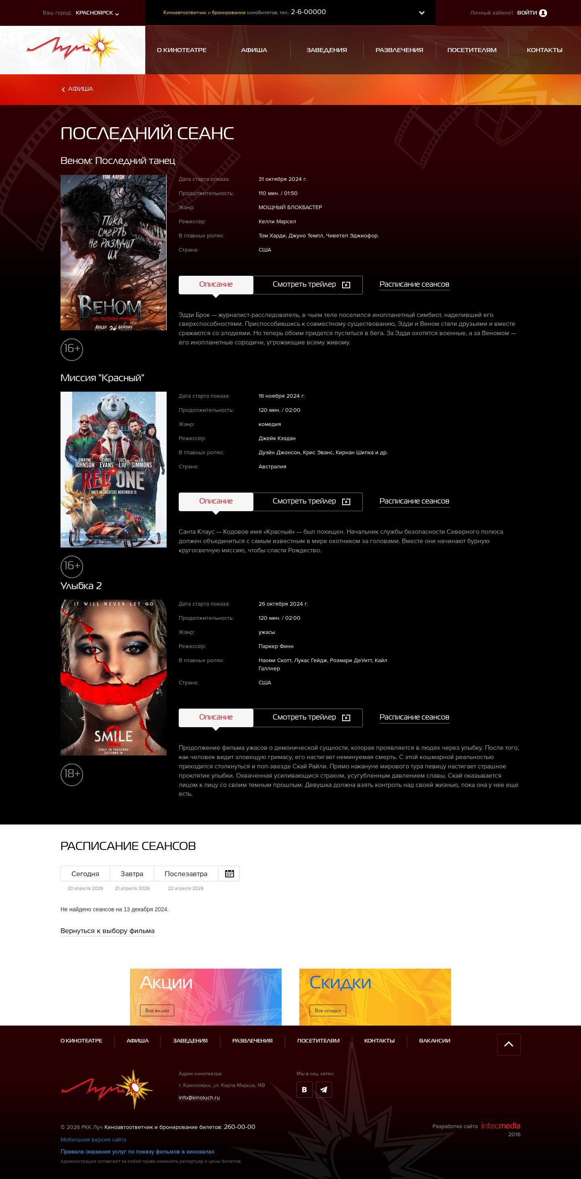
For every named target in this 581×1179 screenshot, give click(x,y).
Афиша (80, 89)
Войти (527, 13)
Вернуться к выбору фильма (108, 930)
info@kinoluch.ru (199, 1097)
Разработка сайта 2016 (476, 1129)
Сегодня (85, 873)
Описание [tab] (216, 284)
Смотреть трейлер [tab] (304, 284)
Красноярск (94, 13)
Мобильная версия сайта (93, 1139)
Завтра (132, 873)
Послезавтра (186, 873)
